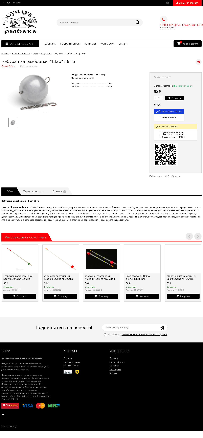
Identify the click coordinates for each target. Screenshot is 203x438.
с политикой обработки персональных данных (144, 334)
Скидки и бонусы (70, 43)
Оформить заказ (72, 362)
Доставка (50, 43)
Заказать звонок (168, 27)
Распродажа (107, 43)
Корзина (68, 358)
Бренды (123, 43)
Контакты (90, 43)
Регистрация (192, 3)
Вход (181, 3)
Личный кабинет (71, 365)
